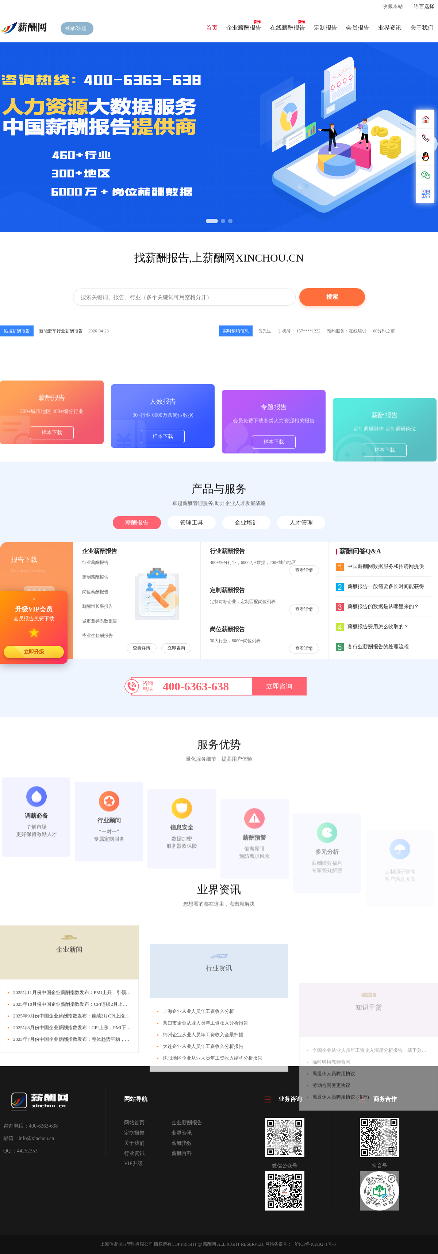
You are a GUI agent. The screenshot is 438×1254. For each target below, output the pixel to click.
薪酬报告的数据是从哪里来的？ (377, 606)
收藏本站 (393, 6)
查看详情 (141, 648)
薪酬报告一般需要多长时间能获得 (380, 586)
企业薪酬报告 (243, 27)
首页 (212, 27)
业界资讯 (390, 27)
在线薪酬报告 (287, 27)
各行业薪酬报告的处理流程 (372, 646)
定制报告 (325, 27)
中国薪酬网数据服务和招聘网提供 (380, 566)
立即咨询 (176, 648)
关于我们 (422, 27)
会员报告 (357, 27)
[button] (212, 221)
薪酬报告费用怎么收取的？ (372, 626)
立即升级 (34, 652)
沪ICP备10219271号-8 (315, 1244)
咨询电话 (148, 686)
